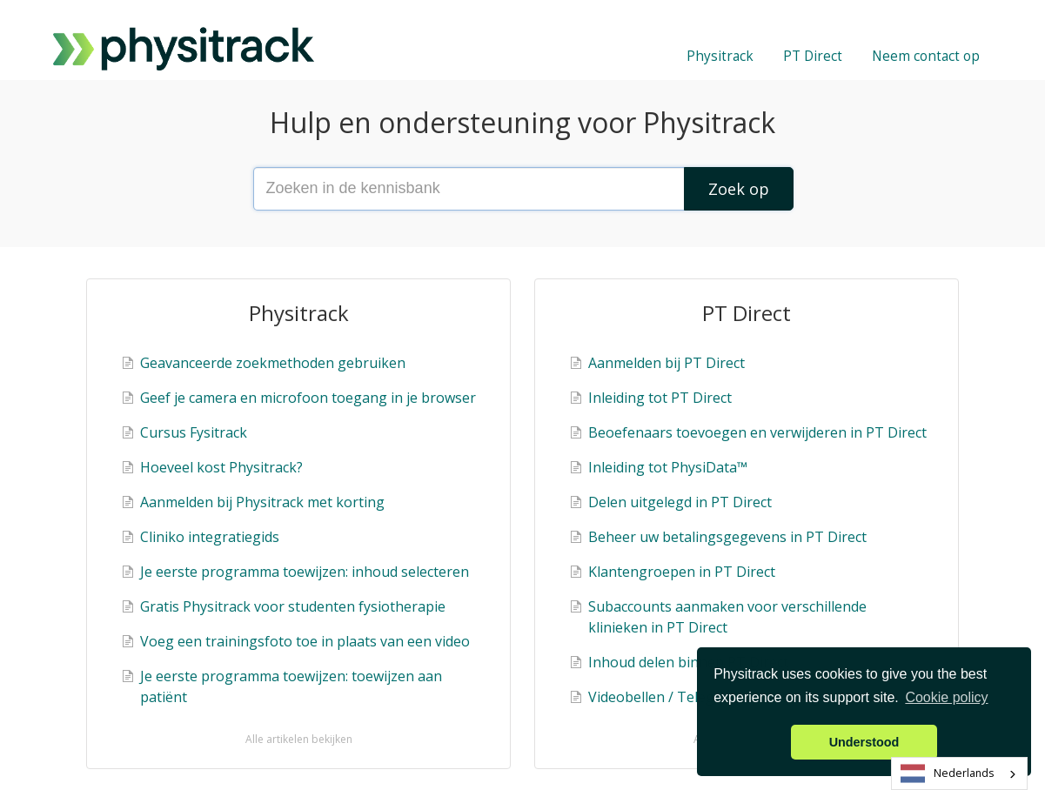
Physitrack (720, 56)
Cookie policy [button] (946, 697)
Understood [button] (864, 742)
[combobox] (959, 773)
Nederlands (948, 774)
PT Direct (812, 56)
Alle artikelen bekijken (298, 739)
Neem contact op (926, 56)
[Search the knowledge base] (523, 189)
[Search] (739, 189)
